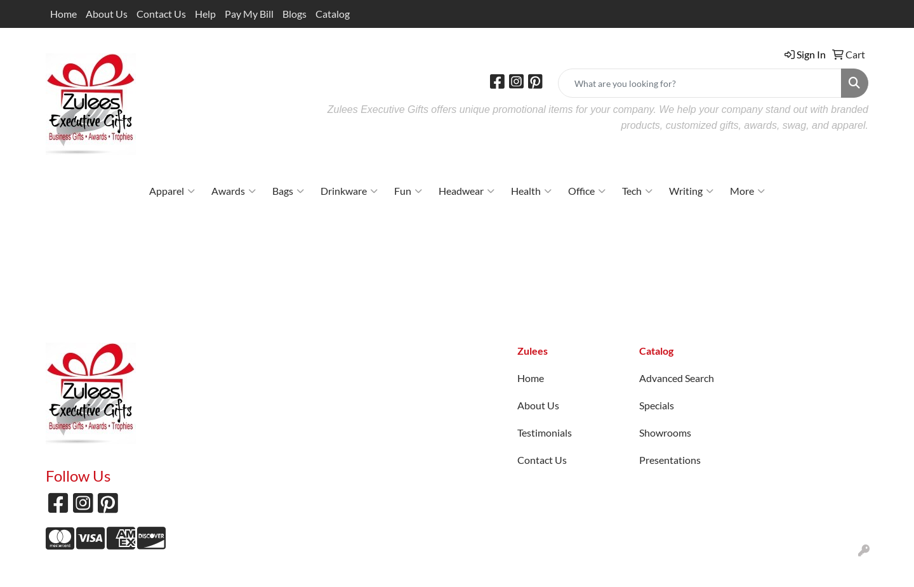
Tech (637, 191)
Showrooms (665, 432)
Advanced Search (676, 378)
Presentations (670, 460)
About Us (107, 14)
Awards (233, 191)
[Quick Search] (700, 83)
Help (205, 14)
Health (531, 191)
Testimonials (544, 432)
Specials (656, 405)
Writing (691, 191)
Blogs (294, 14)
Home (63, 14)
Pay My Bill (249, 14)
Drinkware (349, 191)
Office (587, 191)
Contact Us (161, 14)
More (747, 191)
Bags (288, 191)
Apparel (172, 191)
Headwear (466, 191)
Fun (408, 191)
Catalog (332, 14)
